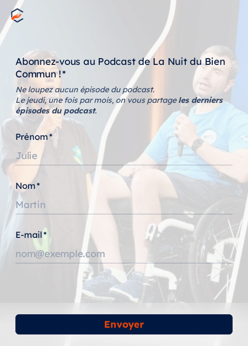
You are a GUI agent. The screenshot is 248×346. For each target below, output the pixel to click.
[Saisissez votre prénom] (124, 156)
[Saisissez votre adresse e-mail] (124, 254)
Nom (27, 185)
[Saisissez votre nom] (124, 205)
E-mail (31, 234)
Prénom (33, 136)
